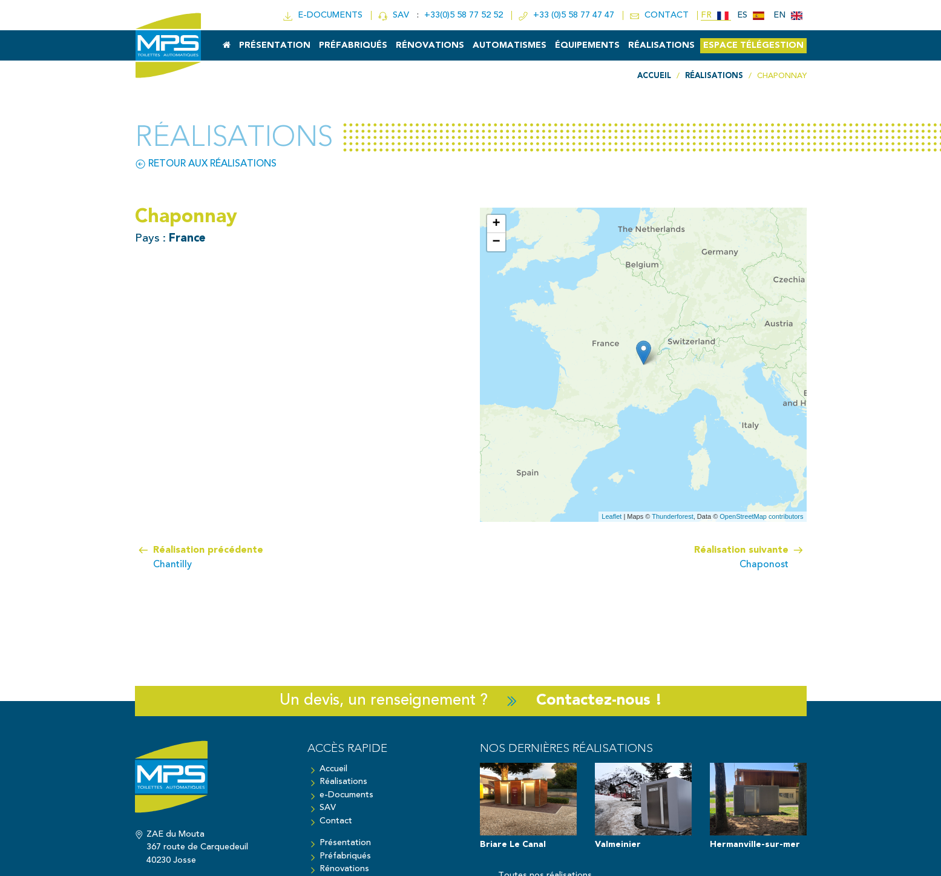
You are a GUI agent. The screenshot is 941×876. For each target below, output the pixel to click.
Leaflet (611, 516)
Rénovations (430, 45)
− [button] (496, 242)
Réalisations (661, 45)
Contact (336, 821)
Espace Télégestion (753, 45)
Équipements (587, 45)
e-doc (324, 15)
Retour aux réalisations (206, 164)
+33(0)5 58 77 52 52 (464, 15)
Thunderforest (672, 516)
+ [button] (496, 224)
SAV (394, 15)
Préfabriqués (353, 45)
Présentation (274, 45)
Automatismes (509, 45)
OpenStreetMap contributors (761, 516)
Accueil (333, 769)
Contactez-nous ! (599, 700)
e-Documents (346, 795)
